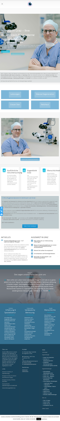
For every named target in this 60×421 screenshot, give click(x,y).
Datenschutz (25, 371)
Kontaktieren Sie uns (48, 405)
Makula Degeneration (45, 94)
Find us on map (27, 362)
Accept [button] (38, 419)
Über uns (44, 397)
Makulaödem (46, 389)
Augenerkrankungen (47, 368)
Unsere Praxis (46, 402)
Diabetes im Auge (47, 393)
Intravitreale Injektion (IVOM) (50, 365)
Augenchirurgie (45, 354)
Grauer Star (15, 104)
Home (43, 350)
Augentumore (46, 391)
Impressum (25, 370)
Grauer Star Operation (48, 357)
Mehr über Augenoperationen (30, 159)
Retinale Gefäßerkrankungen (50, 394)
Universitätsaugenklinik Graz (8, 388)
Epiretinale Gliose (48, 383)
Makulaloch (47, 385)
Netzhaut (45, 104)
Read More (44, 419)
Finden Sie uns (46, 403)
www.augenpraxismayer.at (30, 364)
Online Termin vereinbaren (30, 226)
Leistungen (15, 94)
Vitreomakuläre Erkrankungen (50, 381)
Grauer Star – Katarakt (48, 374)
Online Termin (45, 408)
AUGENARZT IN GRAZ (39, 237)
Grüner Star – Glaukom (48, 376)
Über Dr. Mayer (5, 55)
